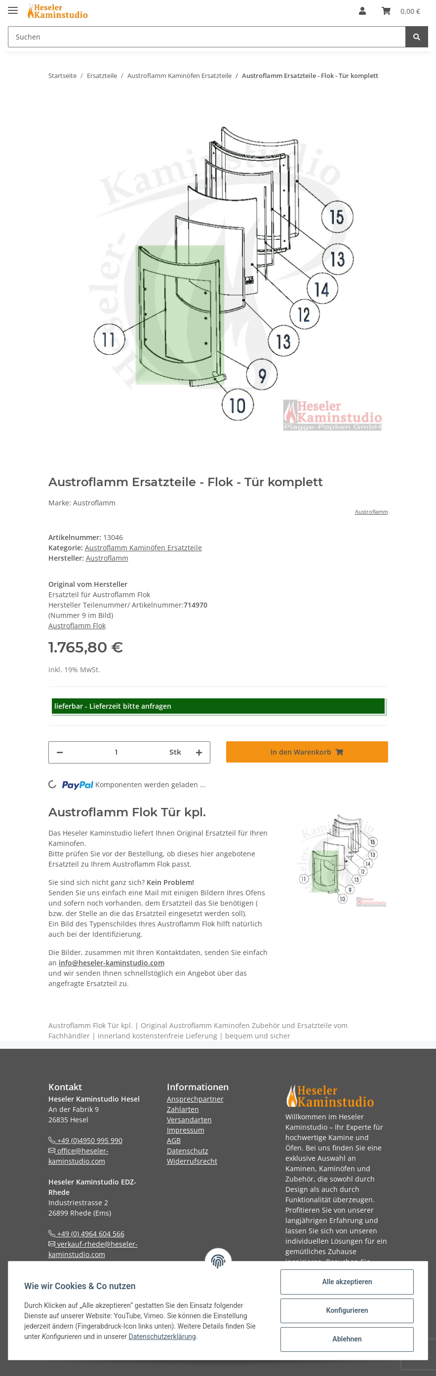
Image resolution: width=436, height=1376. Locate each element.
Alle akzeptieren (347, 1282)
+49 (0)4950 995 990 (85, 1140)
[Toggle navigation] (13, 6)
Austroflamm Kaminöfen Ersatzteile (143, 547)
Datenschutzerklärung (162, 1336)
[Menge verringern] (60, 752)
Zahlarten (183, 1109)
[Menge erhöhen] (199, 752)
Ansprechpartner (195, 1099)
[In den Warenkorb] (307, 752)
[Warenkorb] (401, 11)
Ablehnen (346, 1339)
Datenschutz (187, 1150)
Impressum (185, 1130)
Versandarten (189, 1119)
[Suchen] (207, 36)
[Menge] (116, 752)
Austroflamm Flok (77, 625)
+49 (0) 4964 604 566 (86, 1233)
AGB (174, 1140)
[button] (362, 11)
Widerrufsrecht (192, 1161)
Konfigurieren (347, 1310)
